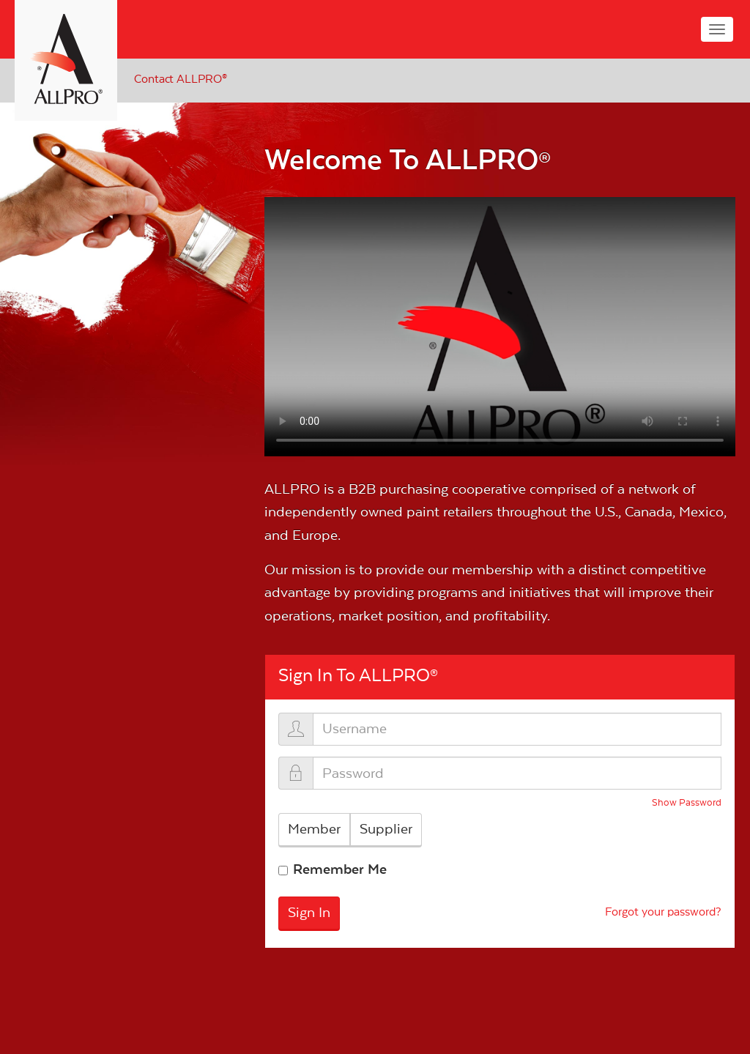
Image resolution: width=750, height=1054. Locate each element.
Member (314, 829)
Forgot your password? (663, 912)
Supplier (386, 829)
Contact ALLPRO (180, 79)
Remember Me (340, 869)
